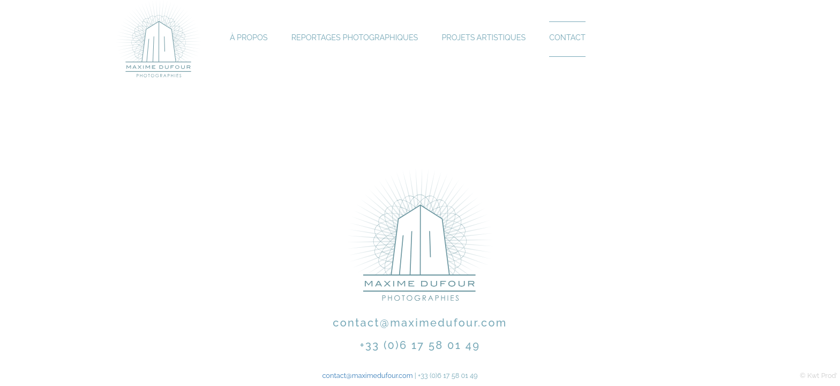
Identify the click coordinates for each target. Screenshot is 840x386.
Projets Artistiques (483, 37)
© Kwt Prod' (818, 376)
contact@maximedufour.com (420, 322)
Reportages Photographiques (354, 37)
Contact (567, 37)
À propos (249, 37)
